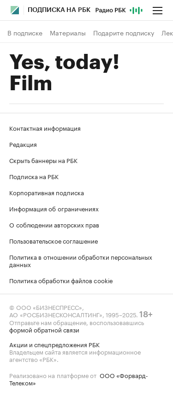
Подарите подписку (123, 32)
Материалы (68, 32)
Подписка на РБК (34, 176)
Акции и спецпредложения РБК (54, 344)
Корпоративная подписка (46, 192)
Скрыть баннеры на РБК (43, 159)
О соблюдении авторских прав (54, 224)
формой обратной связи (44, 329)
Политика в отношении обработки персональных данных (80, 260)
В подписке (24, 32)
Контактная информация (45, 127)
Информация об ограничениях (54, 208)
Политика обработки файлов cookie (61, 280)
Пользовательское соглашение (53, 240)
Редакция (23, 143)
